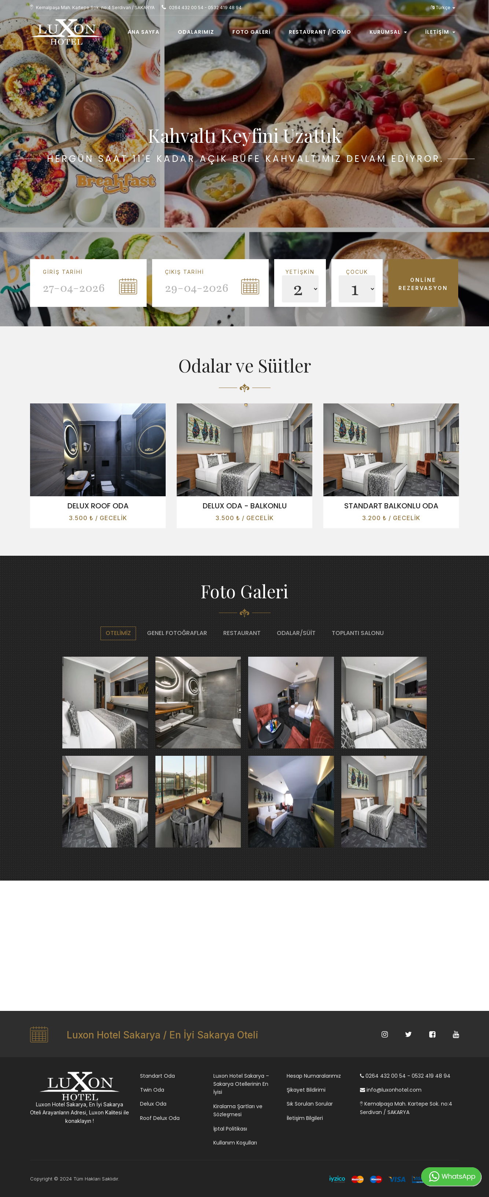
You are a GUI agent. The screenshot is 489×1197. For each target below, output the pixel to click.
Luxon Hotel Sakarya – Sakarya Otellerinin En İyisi (241, 1084)
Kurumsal (388, 32)
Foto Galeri (251, 32)
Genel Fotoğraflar (177, 633)
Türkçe (443, 7)
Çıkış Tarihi (184, 272)
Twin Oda (152, 1089)
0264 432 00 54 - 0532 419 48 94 (405, 1076)
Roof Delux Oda (160, 1118)
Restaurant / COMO (320, 32)
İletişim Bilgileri (305, 1118)
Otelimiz (118, 633)
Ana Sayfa (143, 32)
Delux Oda (153, 1103)
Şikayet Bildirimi (306, 1089)
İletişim (440, 32)
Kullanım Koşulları (235, 1142)
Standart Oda (157, 1076)
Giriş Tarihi (63, 272)
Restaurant (242, 633)
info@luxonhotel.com (391, 1089)
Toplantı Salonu (358, 633)
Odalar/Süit (296, 633)
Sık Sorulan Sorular (310, 1103)
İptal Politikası (230, 1128)
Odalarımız (196, 32)
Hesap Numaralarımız (314, 1076)
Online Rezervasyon (423, 284)
